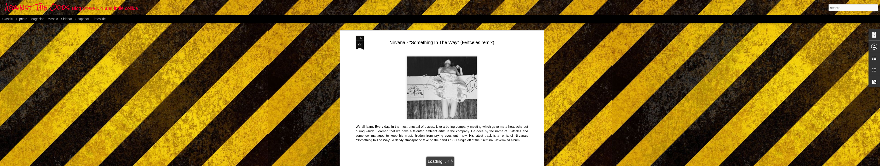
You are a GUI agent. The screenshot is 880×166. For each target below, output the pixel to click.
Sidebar (66, 19)
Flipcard (21, 19)
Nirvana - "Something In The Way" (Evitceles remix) (441, 42)
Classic (7, 19)
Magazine (38, 19)
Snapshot (82, 19)
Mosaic (53, 19)
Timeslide (99, 19)
